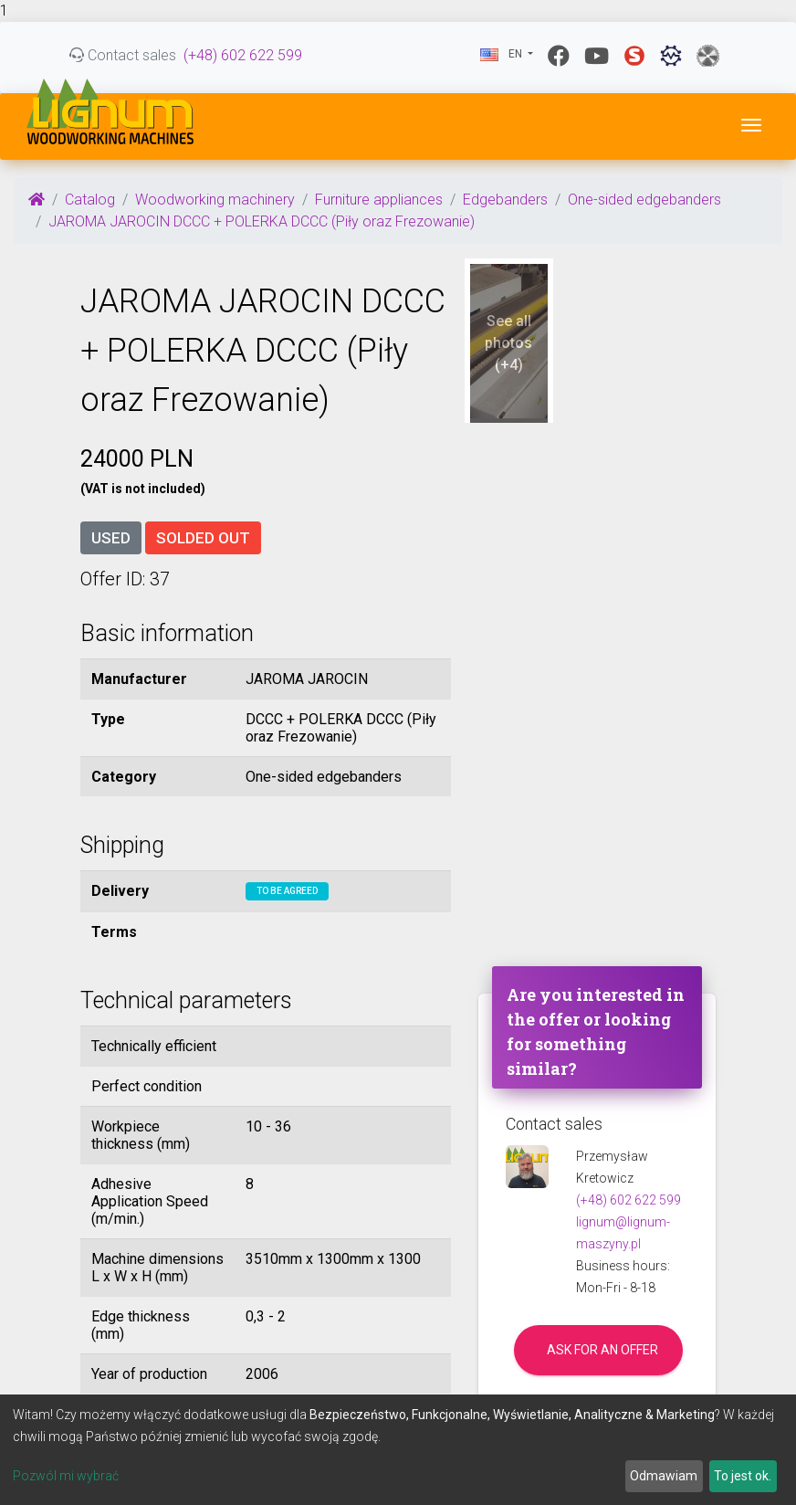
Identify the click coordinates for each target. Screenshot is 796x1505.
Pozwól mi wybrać (66, 1475)
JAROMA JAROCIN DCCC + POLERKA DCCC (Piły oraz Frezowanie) (261, 221)
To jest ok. (742, 1475)
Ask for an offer (602, 1349)
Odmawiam (663, 1475)
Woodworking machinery (215, 199)
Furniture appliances (379, 199)
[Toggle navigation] (751, 125)
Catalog (90, 199)
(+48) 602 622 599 (242, 55)
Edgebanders (505, 199)
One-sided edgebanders (644, 199)
